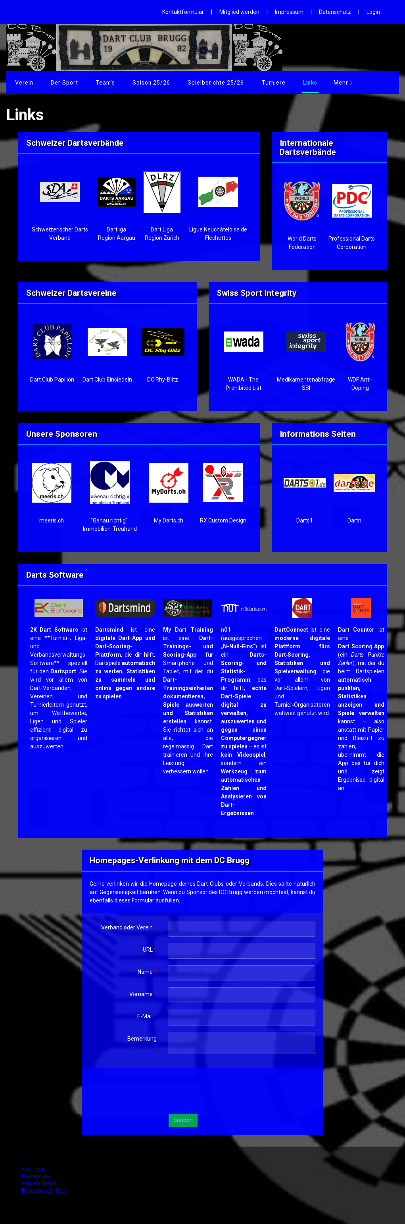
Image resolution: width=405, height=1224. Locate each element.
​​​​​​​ (361, 607)
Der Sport (61, 82)
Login (373, 12)
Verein (23, 82)
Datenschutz (335, 12)
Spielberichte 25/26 (207, 82)
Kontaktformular (183, 12)
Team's (100, 82)
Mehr (364, 82)
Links (332, 82)
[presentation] (229, 1091)
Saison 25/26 (144, 82)
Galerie (300, 82)
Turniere (262, 82)
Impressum (289, 12)
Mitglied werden (239, 12)
